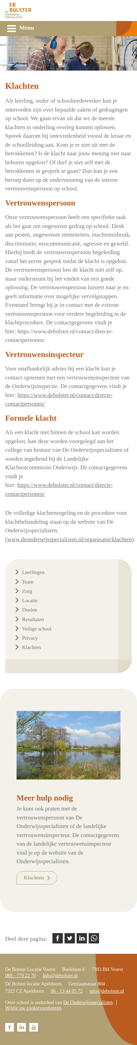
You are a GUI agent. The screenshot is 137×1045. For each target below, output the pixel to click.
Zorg (27, 591)
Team (27, 582)
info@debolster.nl (106, 991)
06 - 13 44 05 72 (66, 991)
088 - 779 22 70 (20, 975)
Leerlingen (33, 572)
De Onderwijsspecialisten (87, 1002)
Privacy (30, 638)
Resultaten (33, 619)
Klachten (31, 647)
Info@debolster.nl (60, 975)
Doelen (29, 610)
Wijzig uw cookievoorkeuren (33, 1008)
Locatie (30, 600)
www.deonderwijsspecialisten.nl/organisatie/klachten (69, 539)
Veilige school (36, 628)
